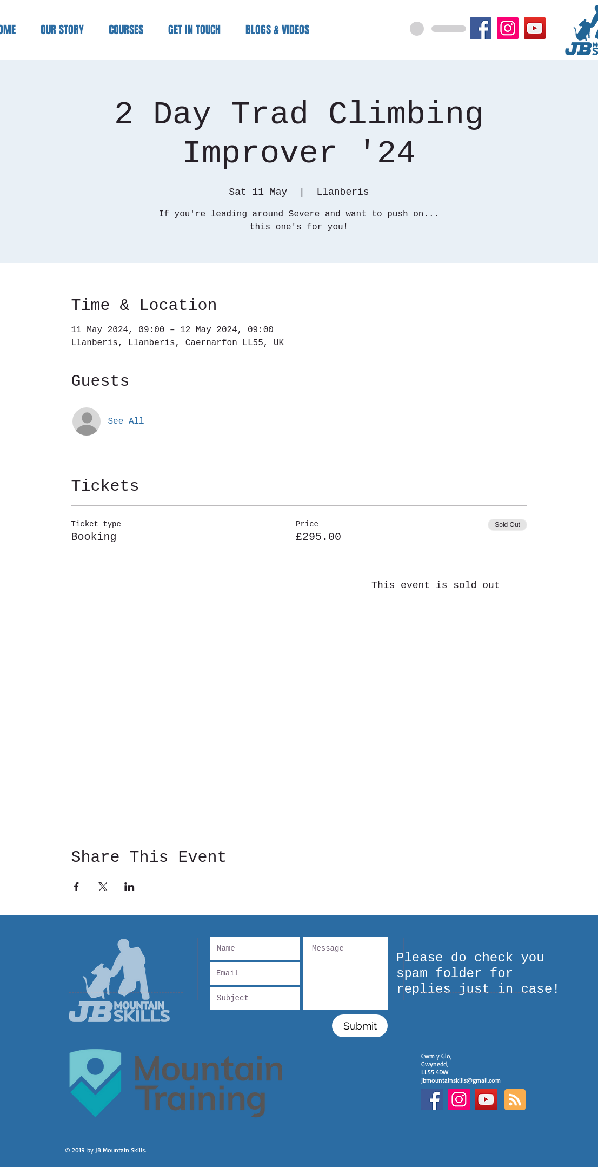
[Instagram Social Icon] (459, 1099)
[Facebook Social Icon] (432, 1099)
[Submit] (360, 1025)
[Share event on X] (103, 886)
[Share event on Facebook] (76, 886)
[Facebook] (480, 28)
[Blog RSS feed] (515, 1100)
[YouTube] (535, 28)
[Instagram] (508, 28)
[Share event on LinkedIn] (129, 886)
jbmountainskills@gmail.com (461, 1080)
